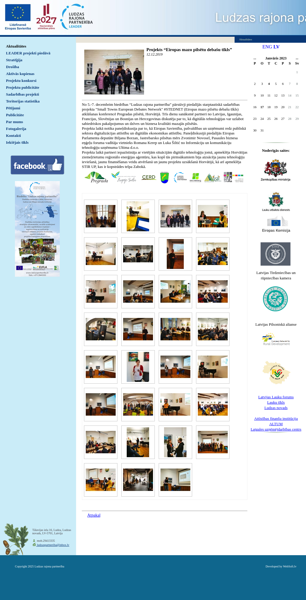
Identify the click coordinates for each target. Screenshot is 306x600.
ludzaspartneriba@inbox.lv (52, 545)
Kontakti (13, 135)
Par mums (14, 122)
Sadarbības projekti (22, 94)
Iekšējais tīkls (17, 142)
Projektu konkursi (21, 80)
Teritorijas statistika (23, 101)
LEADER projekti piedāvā (28, 53)
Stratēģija (14, 60)
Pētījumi (13, 108)
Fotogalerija (16, 128)
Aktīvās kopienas (20, 73)
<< (254, 59)
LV (276, 46)
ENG (267, 46)
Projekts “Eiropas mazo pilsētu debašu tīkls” (189, 49)
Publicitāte (15, 115)
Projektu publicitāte (22, 87)
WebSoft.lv (289, 566)
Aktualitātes (16, 46)
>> (297, 59)
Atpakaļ (93, 515)
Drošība (12, 67)
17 (262, 107)
